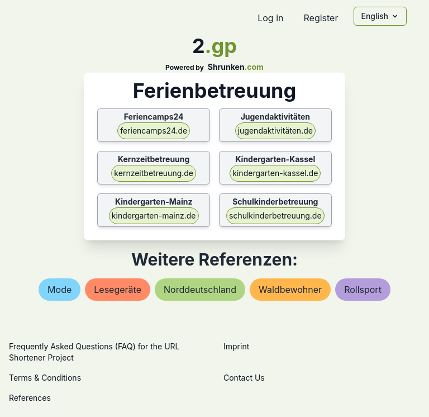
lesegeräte (117, 289)
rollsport (363, 289)
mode (59, 289)
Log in (270, 17)
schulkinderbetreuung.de (275, 215)
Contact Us (244, 377)
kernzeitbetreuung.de (153, 173)
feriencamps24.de (153, 130)
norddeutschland (200, 289)
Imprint (236, 346)
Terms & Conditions (45, 377)
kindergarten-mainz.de (154, 215)
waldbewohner (290, 289)
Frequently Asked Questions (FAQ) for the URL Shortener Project (94, 352)
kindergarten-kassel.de (275, 173)
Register (320, 17)
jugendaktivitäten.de (275, 130)
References (30, 397)
